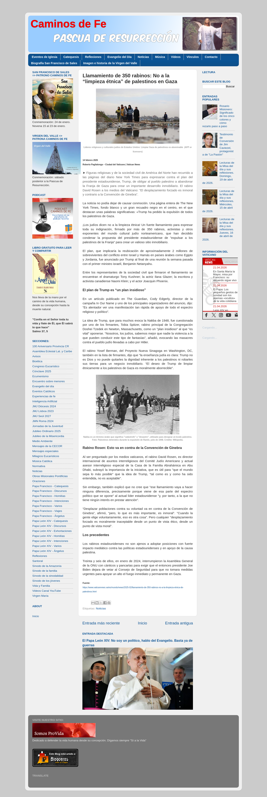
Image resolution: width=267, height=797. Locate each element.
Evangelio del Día (119, 57)
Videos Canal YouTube (46, 590)
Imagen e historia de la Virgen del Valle (110, 63)
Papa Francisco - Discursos (49, 490)
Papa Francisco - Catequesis (50, 486)
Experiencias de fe (43, 396)
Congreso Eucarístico (45, 366)
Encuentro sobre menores (48, 381)
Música (160, 57)
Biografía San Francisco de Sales (54, 63)
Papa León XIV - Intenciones (50, 541)
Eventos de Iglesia (44, 57)
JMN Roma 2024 (42, 421)
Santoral (37, 561)
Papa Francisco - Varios (47, 506)
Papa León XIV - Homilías (48, 536)
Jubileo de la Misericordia (48, 436)
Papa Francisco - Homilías (48, 495)
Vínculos (193, 57)
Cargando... (209, 327)
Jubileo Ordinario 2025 (46, 431)
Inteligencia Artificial (44, 401)
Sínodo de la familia (44, 570)
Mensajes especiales (45, 451)
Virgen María (40, 595)
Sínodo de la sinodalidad (47, 575)
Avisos (36, 356)
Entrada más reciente (101, 623)
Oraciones (38, 481)
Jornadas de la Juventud (47, 426)
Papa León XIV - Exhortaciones (52, 531)
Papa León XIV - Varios (47, 546)
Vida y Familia (41, 585)
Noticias (143, 57)
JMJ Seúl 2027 (41, 416)
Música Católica (42, 461)
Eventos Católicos (43, 391)
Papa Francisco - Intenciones (50, 501)
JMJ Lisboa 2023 (43, 411)
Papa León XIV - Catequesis (50, 521)
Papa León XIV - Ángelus (48, 551)
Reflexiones (93, 57)
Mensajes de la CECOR (47, 446)
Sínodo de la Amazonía (47, 566)
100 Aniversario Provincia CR (50, 346)
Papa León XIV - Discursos (49, 526)
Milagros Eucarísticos (45, 456)
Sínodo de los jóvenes (46, 580)
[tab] (212, 261)
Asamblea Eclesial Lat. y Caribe (52, 351)
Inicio (142, 623)
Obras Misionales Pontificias (50, 476)
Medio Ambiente (42, 441)
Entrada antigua (179, 623)
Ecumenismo (40, 376)
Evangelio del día (43, 386)
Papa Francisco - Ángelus (48, 516)
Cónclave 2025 (41, 371)
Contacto (211, 57)
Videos (176, 57)
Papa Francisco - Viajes (47, 511)
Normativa (38, 466)
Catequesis (71, 57)
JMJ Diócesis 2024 (44, 406)
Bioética (37, 361)
